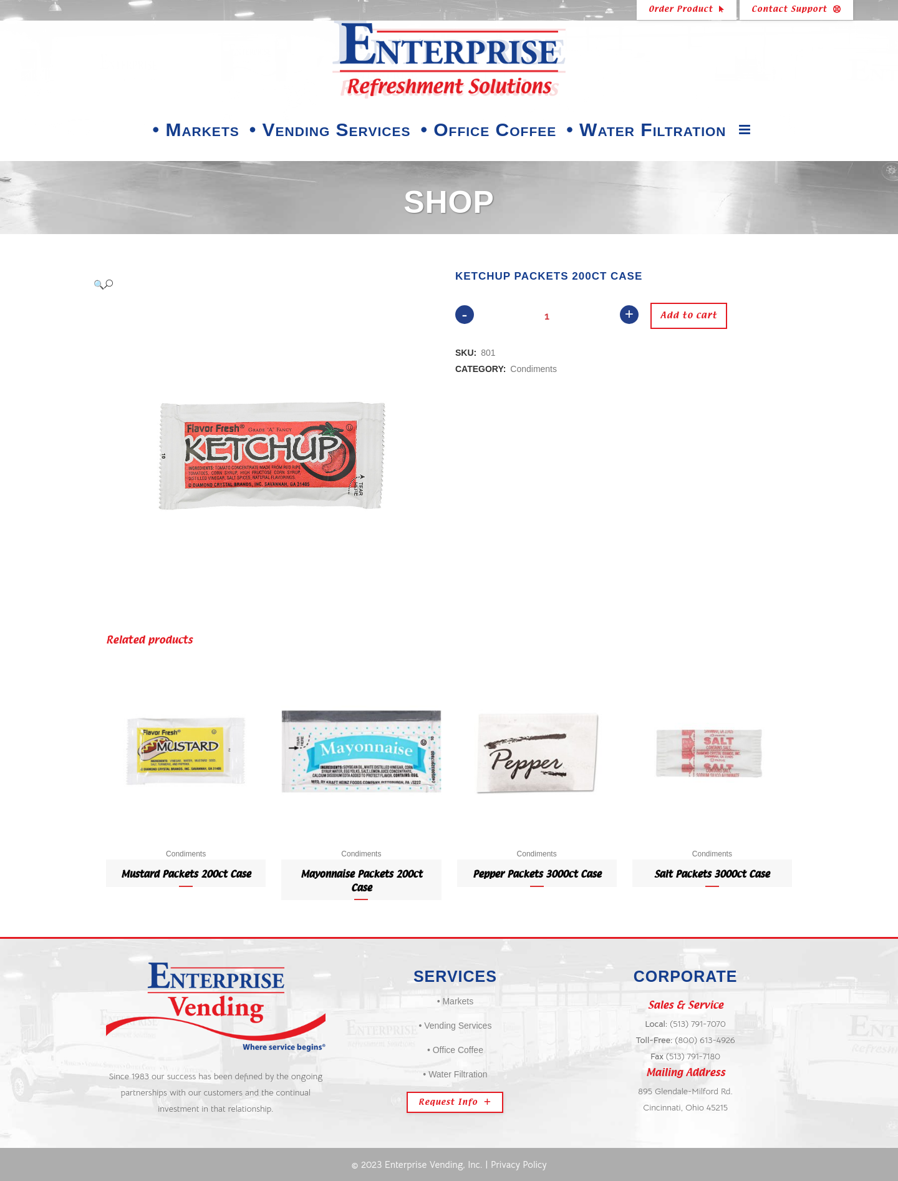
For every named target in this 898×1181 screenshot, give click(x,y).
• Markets (455, 1001)
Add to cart (686, 316)
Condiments (533, 369)
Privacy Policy (519, 1164)
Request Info (454, 1102)
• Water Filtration (455, 1074)
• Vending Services (454, 1026)
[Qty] (546, 316)
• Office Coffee (455, 1050)
